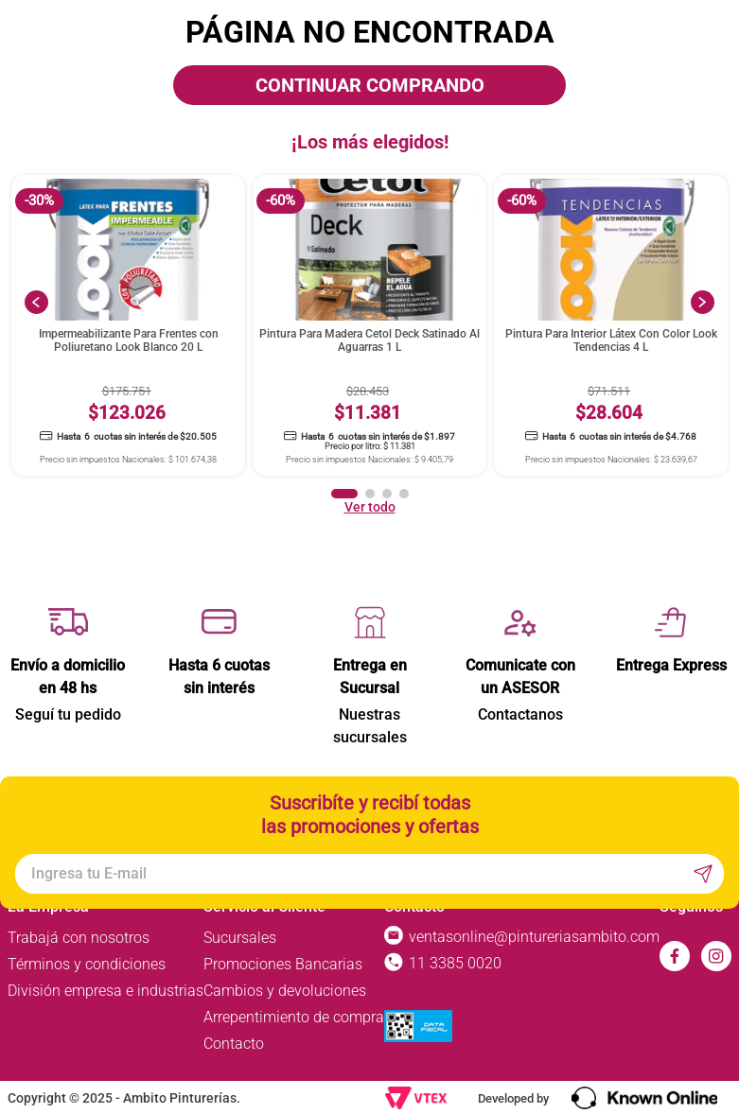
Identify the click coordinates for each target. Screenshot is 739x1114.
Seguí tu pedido (68, 714)
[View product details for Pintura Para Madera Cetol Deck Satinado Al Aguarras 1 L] (369, 326)
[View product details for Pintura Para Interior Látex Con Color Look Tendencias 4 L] (611, 326)
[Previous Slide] (36, 302)
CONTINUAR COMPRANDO (369, 85)
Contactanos (520, 714)
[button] (344, 493)
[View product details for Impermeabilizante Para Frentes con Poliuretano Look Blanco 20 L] (128, 326)
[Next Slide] (702, 302)
